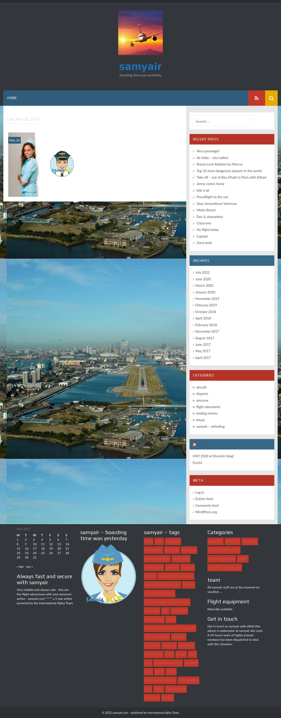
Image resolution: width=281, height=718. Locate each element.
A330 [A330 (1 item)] (148, 541)
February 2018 (206, 325)
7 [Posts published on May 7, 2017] (66, 539)
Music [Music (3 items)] (243, 559)
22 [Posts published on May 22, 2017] (18, 553)
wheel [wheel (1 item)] (167, 698)
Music (200, 420)
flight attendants (208, 407)
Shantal (205, 444)
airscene (202, 400)
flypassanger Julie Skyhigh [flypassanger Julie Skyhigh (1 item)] (167, 602)
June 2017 (203, 344)
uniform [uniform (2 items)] (152, 698)
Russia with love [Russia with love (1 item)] (168, 663)
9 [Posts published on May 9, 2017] (26, 544)
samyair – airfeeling (210, 426)
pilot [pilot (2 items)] (169, 654)
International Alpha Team (56, 603)
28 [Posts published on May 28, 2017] (67, 553)
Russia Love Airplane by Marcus (220, 164)
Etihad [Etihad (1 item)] (188, 585)
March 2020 (204, 285)
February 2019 (206, 305)
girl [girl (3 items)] (165, 611)
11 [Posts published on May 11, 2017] (43, 544)
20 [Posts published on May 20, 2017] (59, 548)
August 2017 (204, 338)
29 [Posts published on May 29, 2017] (18, 557)
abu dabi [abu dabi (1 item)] (173, 541)
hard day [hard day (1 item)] (179, 611)
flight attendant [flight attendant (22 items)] (159, 593)
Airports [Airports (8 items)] (233, 541)
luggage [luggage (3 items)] (152, 645)
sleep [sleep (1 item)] (159, 671)
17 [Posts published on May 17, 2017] (35, 548)
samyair (140, 65)
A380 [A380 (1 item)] (159, 541)
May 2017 (202, 351)
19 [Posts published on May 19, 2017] (51, 548)
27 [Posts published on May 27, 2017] (59, 553)
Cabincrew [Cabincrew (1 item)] (154, 567)
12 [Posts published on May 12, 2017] (51, 544)
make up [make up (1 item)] (169, 645)
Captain (202, 236)
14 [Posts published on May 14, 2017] (67, 544)
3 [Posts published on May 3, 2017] (34, 539)
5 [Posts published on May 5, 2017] (50, 539)
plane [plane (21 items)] (181, 654)
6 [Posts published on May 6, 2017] (58, 539)
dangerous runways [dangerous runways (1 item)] (176, 576)
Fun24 (197, 463)
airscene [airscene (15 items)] (250, 541)
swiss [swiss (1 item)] (158, 689)
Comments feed (207, 505)
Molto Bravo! (206, 210)
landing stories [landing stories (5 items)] (222, 559)
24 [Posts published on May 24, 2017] (35, 553)
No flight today (208, 230)
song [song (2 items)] (171, 671)
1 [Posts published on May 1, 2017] (18, 539)
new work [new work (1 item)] (153, 654)
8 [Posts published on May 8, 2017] (18, 544)
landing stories (206, 413)
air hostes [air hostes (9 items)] (153, 550)
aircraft (201, 387)
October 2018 (205, 312)
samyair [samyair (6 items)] (191, 663)
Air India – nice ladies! (212, 158)
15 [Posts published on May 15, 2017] (18, 548)
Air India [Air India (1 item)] (172, 550)
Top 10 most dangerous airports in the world (228, 171)
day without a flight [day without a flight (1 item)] (162, 585)
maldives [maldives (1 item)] (186, 645)
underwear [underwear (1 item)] (176, 689)
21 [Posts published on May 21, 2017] (67, 548)
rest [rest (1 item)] (192, 654)
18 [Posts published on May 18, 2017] (43, 548)
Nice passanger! (208, 151)
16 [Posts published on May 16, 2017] (26, 548)
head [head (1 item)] (171, 619)
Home (12, 98)
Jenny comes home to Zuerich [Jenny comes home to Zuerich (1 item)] (170, 628)
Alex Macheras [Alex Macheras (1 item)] (157, 559)
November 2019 (207, 299)
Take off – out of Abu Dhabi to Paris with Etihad (231, 177)
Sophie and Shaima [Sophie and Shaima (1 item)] (160, 680)
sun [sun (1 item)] (148, 689)
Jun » (29, 566)
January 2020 (205, 292)
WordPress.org (206, 512)
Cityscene (204, 223)
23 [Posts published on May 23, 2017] (26, 553)
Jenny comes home (210, 184)
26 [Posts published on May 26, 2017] (51, 553)
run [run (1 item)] (148, 663)
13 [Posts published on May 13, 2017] (59, 544)
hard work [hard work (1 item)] (154, 619)
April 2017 (203, 358)
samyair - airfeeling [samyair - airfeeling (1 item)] (225, 567)
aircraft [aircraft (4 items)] (216, 541)
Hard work (204, 243)
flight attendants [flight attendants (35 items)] (224, 550)
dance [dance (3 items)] (150, 576)
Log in (199, 492)
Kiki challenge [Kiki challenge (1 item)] (157, 637)
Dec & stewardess (210, 217)
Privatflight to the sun (212, 197)
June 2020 (203, 279)
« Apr (20, 566)
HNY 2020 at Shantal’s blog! (213, 456)
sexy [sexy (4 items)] (148, 671)
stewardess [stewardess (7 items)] (188, 680)
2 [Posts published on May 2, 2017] (26, 539)
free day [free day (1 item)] (152, 611)
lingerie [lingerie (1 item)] (178, 637)
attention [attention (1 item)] (181, 559)
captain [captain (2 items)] (172, 567)
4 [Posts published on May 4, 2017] (42, 539)
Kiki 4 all (203, 190)
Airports (202, 394)
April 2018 (203, 318)
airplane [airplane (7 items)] (189, 550)
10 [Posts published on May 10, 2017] (35, 544)
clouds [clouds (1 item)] (188, 567)
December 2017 (207, 331)
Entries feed (204, 499)
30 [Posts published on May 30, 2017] (26, 557)
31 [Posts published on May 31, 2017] (35, 557)
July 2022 (202, 272)
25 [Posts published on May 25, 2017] (43, 553)
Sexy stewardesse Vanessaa (217, 203)
